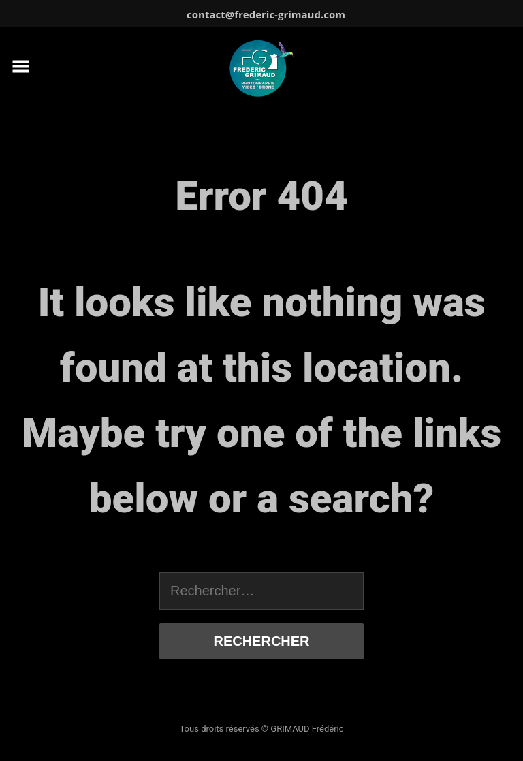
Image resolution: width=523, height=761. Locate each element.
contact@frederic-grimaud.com (266, 14)
